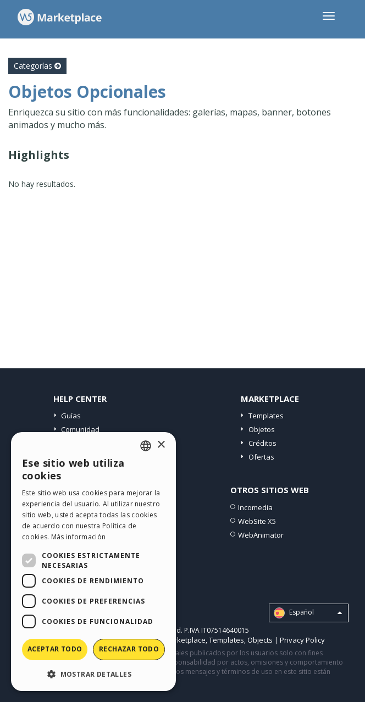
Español (308, 612)
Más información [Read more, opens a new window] (78, 536)
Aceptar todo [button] (54, 649)
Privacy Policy (302, 640)
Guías (71, 416)
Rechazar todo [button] (129, 649)
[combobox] (145, 445)
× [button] (161, 445)
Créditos (262, 443)
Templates (266, 416)
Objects (260, 640)
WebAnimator (261, 535)
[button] (93, 673)
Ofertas (261, 457)
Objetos (261, 429)
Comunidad (80, 429)
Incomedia (255, 507)
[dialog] (93, 561)
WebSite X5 (257, 521)
